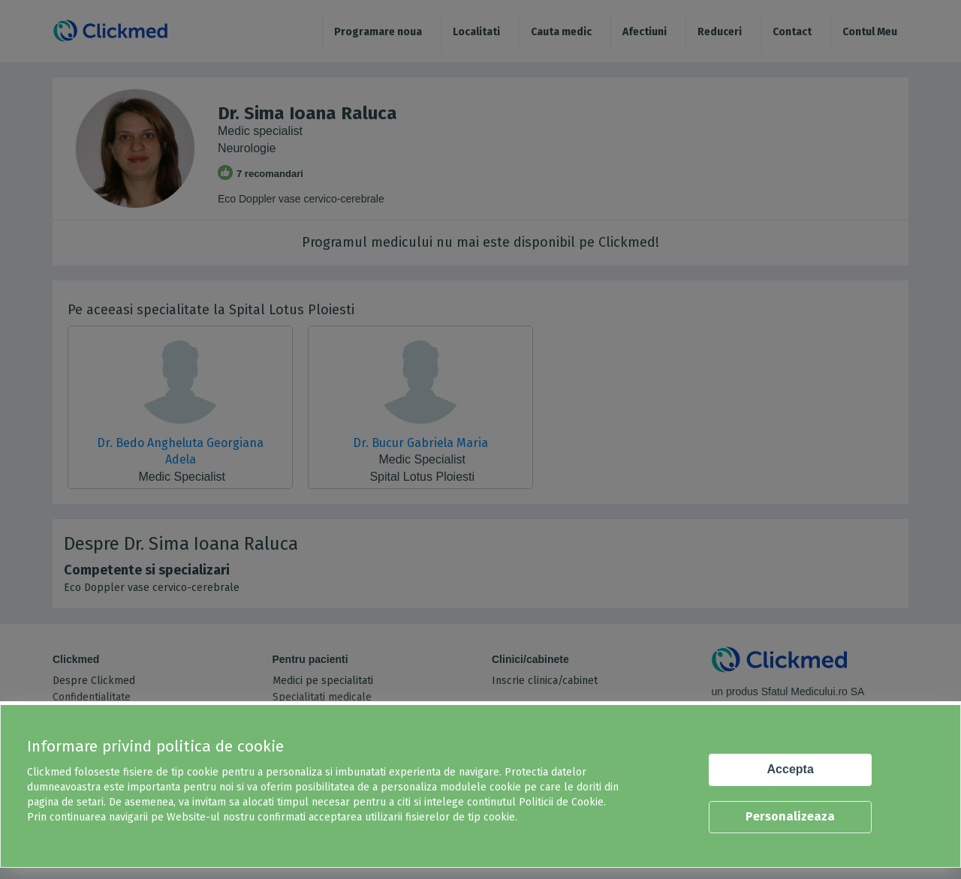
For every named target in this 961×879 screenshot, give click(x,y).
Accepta (790, 769)
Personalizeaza (790, 816)
